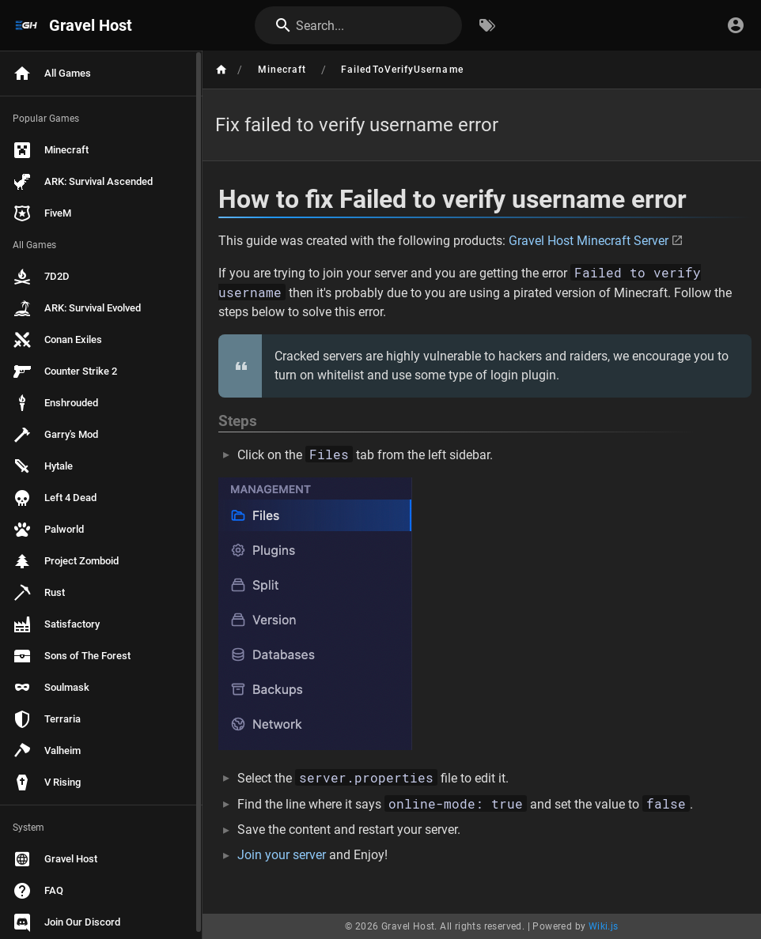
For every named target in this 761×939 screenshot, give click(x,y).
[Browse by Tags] (487, 25)
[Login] (736, 25)
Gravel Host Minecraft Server (588, 240)
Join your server (281, 854)
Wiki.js (604, 926)
